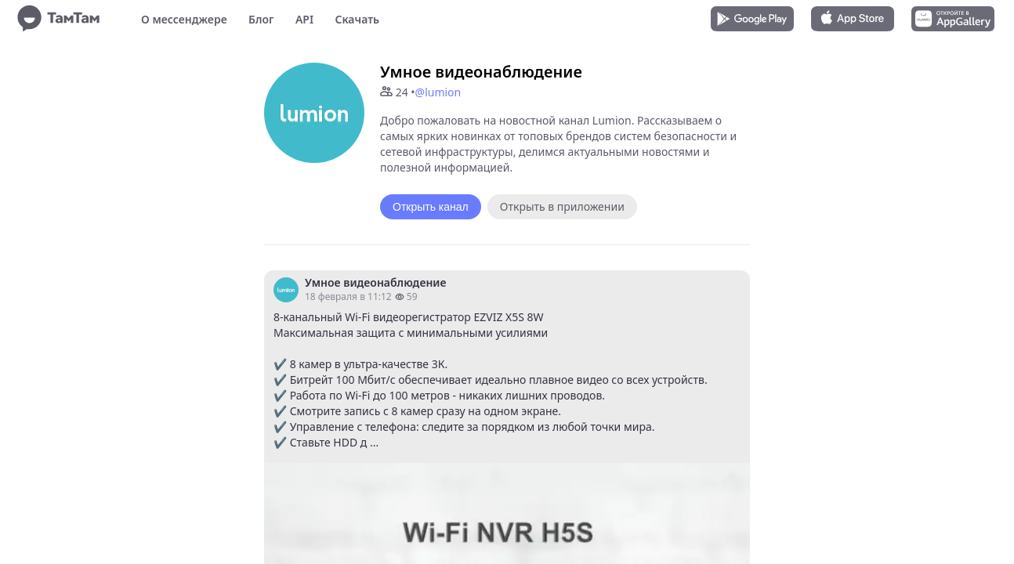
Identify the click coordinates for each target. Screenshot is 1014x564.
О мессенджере (184, 19)
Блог (260, 19)
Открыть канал (431, 207)
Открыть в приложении (562, 206)
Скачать (357, 19)
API (304, 19)
